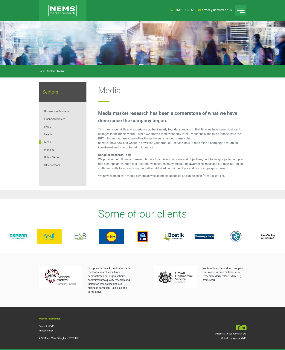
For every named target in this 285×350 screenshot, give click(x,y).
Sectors (51, 71)
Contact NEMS (46, 326)
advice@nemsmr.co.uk (217, 10)
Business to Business (56, 111)
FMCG (48, 126)
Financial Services (54, 119)
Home (42, 71)
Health (48, 134)
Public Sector (52, 157)
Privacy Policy (46, 330)
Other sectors (52, 165)
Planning (49, 149)
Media (48, 142)
